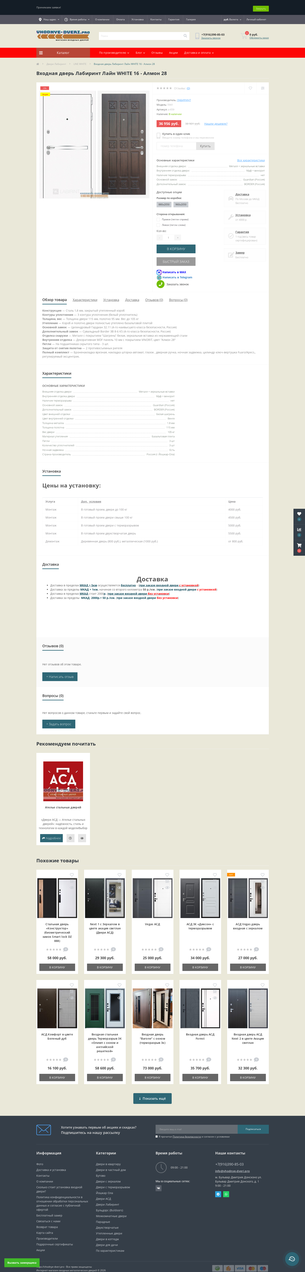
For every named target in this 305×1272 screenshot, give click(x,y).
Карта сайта (44, 1225)
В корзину (180, 246)
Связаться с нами (48, 1214)
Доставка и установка (51, 1163)
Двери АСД (103, 1191)
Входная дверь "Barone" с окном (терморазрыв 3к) (152, 1034)
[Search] (185, 34)
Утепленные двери (109, 1226)
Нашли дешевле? (216, 121)
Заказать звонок (211, 35)
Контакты (156, 17)
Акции (173, 50)
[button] (299, 548)
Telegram (218, 1187)
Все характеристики (251, 158)
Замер (239, 250)
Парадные (103, 1214)
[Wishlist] (250, 86)
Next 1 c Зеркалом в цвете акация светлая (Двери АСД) (105, 924)
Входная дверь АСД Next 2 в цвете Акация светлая (248, 1034)
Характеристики (85, 295)
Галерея (191, 17)
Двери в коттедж (107, 1232)
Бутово (100, 1168)
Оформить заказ (259, 35)
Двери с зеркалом (108, 1174)
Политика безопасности (187, 1129)
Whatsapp (226, 1187)
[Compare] (262, 86)
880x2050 (164, 202)
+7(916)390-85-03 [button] (229, 1157)
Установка (138, 17)
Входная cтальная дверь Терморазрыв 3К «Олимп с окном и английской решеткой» (105, 1038)
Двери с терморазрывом (113, 1180)
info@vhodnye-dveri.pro (232, 1164)
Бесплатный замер (49, 1208)
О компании (102, 17)
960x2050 (180, 202)
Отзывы (157, 50)
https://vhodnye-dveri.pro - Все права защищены (64, 1259)
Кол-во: (162, 229)
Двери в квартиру (108, 1157)
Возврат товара (47, 1220)
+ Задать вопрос (59, 720)
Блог (140, 50)
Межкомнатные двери (111, 1209)
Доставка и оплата (199, 50)
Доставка (241, 192)
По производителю (114, 50)
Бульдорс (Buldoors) (109, 1203)
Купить (205, 143)
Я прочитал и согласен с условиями (194, 1129)
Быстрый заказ (180, 258)
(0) (188, 86)
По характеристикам (110, 1243)
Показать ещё (152, 1091)
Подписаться (253, 1122)
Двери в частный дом (111, 1163)
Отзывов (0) (154, 295)
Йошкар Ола (104, 1186)
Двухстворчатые (107, 1220)
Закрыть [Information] (261, 6)
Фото (39, 1157)
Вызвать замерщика (22, 1262)
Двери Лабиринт (56, 61)
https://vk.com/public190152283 (158, 1181)
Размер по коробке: (169, 196)
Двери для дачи (107, 1238)
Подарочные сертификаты (54, 1237)
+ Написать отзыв (60, 672)
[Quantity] (168, 235)
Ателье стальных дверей (63, 803)
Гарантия (173, 17)
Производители (47, 1231)
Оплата (120, 17)
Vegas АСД (152, 920)
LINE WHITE (80, 61)
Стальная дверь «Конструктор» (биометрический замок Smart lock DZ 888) (57, 928)
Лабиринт (184, 97)
